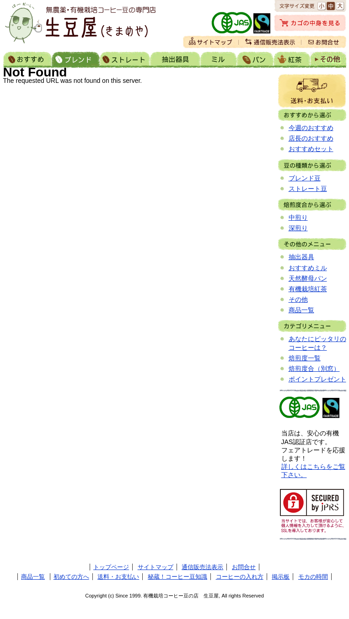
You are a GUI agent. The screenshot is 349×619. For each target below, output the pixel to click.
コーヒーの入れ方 (239, 576)
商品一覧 (301, 310)
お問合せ (244, 567)
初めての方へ (71, 576)
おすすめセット (311, 148)
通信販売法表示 (202, 567)
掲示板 (281, 576)
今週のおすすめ (311, 127)
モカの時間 (313, 576)
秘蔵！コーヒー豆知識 (177, 576)
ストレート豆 (308, 188)
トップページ (111, 567)
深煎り (298, 228)
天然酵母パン (308, 278)
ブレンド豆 (305, 178)
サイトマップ (155, 567)
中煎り (298, 217)
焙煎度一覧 (305, 358)
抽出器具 (301, 257)
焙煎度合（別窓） (314, 368)
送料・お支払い (312, 91)
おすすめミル (308, 267)
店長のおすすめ (311, 138)
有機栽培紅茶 (308, 289)
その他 (298, 299)
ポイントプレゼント (317, 379)
